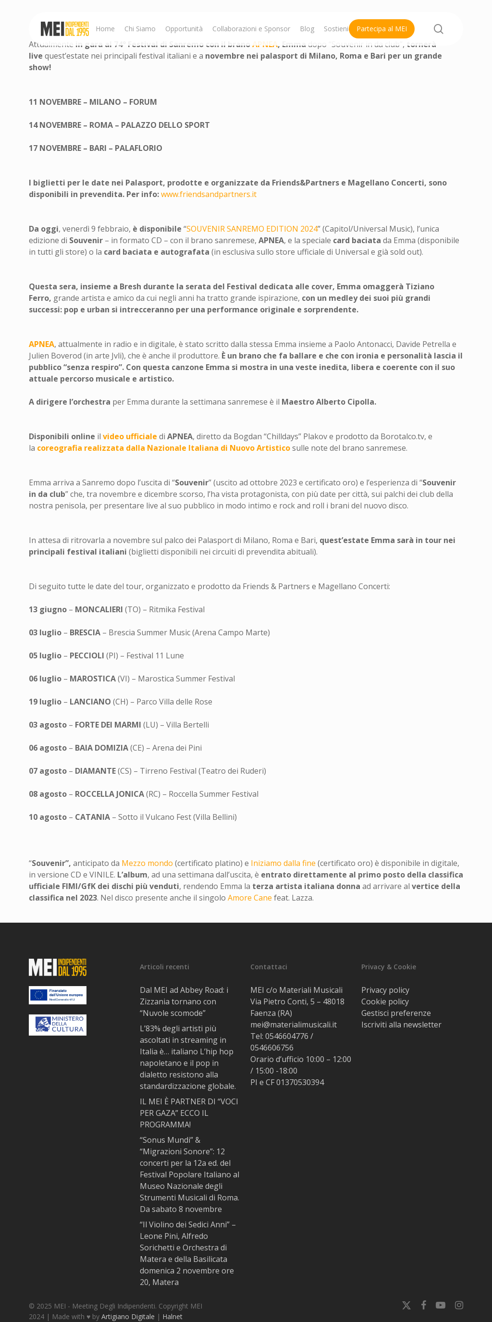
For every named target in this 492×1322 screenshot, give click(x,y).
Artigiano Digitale (128, 1316)
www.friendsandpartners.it (209, 194)
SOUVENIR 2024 (252, 228)
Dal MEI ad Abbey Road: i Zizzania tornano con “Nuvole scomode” (184, 1001)
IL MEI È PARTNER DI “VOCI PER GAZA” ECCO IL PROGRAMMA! (189, 1113)
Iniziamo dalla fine (283, 863)
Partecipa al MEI (382, 28)
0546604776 (286, 1036)
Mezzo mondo (147, 863)
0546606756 (272, 1047)
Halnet (172, 1316)
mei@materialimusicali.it (293, 1024)
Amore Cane (250, 897)
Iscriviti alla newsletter (401, 1024)
